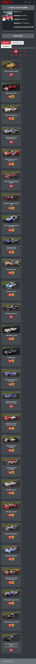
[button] (26, 2)
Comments (6, 46)
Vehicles (6, 43)
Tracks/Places (17, 43)
